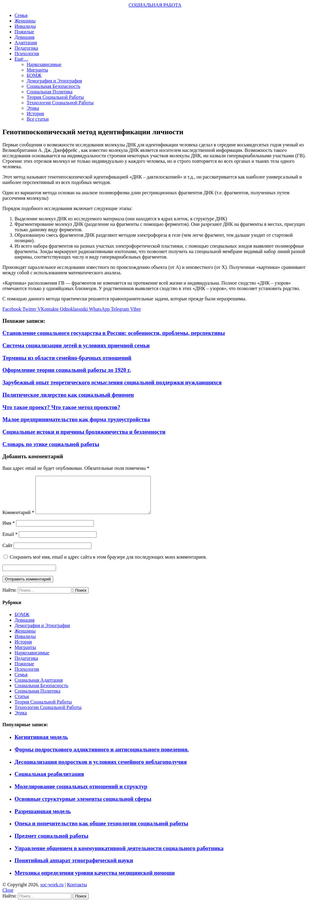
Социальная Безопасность (53, 86)
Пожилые (24, 31)
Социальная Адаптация (39, 687)
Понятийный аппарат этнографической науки (74, 867)
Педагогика (26, 48)
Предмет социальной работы (51, 843)
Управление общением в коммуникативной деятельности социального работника (119, 855)
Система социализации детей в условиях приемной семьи (76, 345)
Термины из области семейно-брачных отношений (66, 358)
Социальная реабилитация (49, 781)
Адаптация (26, 42)
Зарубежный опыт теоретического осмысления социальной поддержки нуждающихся (112, 382)
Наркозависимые (44, 64)
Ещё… (21, 59)
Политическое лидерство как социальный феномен (68, 395)
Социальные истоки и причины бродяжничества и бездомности (84, 432)
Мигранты (37, 69)
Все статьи (38, 119)
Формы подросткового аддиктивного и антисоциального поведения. (102, 757)
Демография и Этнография (54, 80)
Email (10, 541)
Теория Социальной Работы (55, 97)
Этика (33, 108)
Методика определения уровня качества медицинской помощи (95, 880)
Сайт (7, 552)
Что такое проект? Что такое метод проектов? (61, 407)
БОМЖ (34, 75)
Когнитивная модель (41, 744)
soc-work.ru (52, 891)
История (35, 113)
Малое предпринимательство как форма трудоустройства (76, 419)
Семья (21, 15)
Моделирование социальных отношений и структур (81, 793)
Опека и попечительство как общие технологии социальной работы (101, 830)
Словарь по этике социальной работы (50, 444)
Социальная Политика (49, 91)
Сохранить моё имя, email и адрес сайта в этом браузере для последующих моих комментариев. (108, 564)
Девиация (25, 37)
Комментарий (18, 519)
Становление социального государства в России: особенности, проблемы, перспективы (113, 333)
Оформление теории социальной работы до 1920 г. (66, 370)
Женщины (25, 20)
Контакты (77, 891)
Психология (27, 53)
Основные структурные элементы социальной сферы (83, 806)
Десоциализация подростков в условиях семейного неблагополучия (101, 769)
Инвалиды (25, 26)
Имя (8, 530)
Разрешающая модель (43, 818)
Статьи (22, 703)
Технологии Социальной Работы (60, 102)
